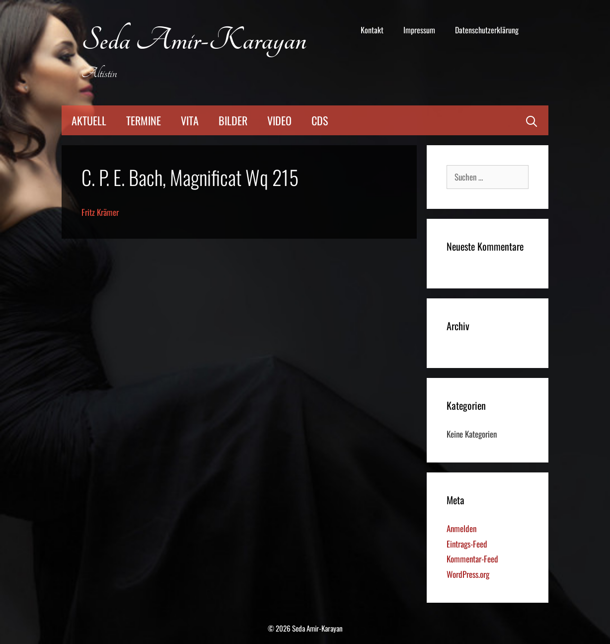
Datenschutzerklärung (487, 30)
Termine (143, 120)
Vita (190, 120)
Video (279, 120)
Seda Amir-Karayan (193, 40)
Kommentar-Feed (472, 558)
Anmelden (461, 528)
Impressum (419, 30)
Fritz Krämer (100, 212)
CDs (319, 120)
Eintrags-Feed (467, 544)
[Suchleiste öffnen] (531, 120)
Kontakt (372, 30)
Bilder (233, 120)
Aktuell (89, 120)
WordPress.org (468, 574)
